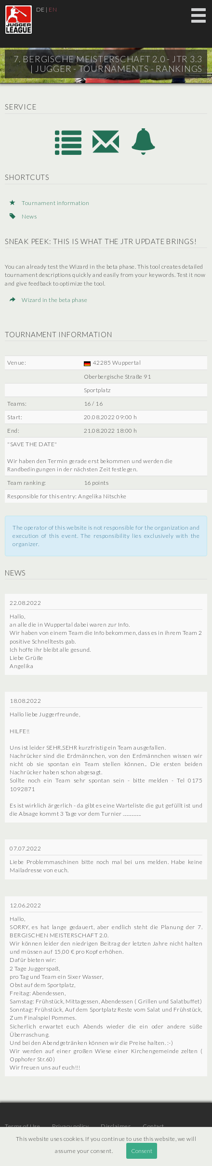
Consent (141, 1150)
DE (40, 9)
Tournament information (49, 202)
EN (53, 9)
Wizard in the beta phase (48, 299)
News (23, 216)
